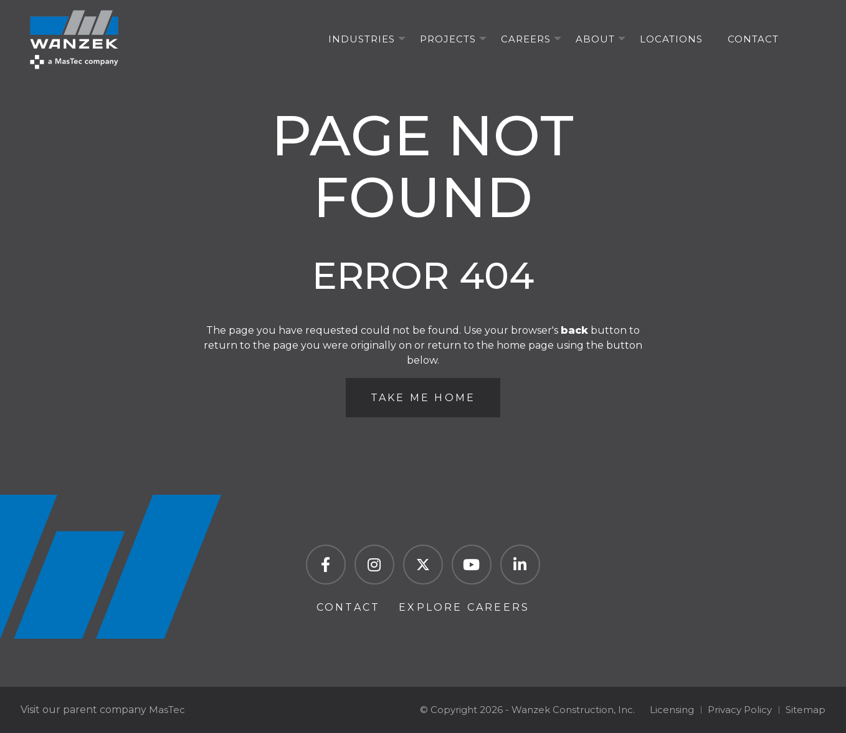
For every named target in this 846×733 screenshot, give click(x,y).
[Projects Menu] (482, 39)
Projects (448, 39)
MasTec (167, 710)
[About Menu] (621, 39)
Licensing (672, 710)
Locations (671, 39)
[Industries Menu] (401, 39)
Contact (753, 39)
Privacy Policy (740, 710)
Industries (361, 39)
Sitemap (805, 710)
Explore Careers (464, 607)
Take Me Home (423, 398)
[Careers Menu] (557, 39)
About (595, 39)
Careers (526, 39)
